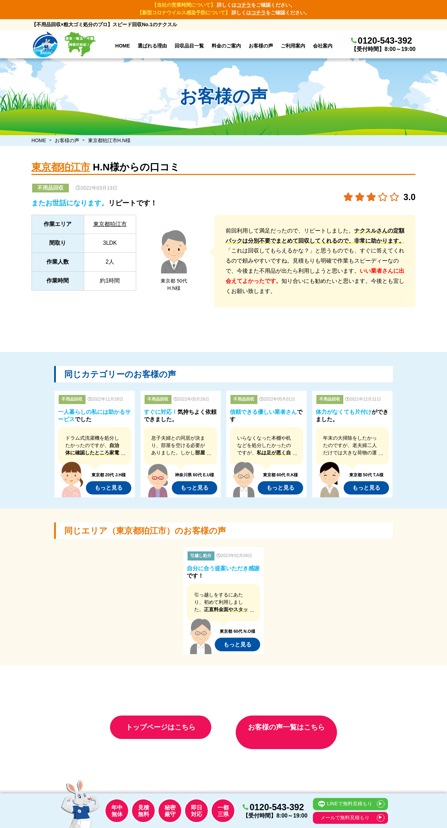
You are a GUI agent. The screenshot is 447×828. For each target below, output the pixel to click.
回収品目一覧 (189, 46)
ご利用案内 (293, 46)
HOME (122, 46)
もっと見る (109, 488)
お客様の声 (261, 46)
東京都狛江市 (60, 167)
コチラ (243, 5)
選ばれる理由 (152, 46)
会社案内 (322, 46)
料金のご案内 (226, 46)
